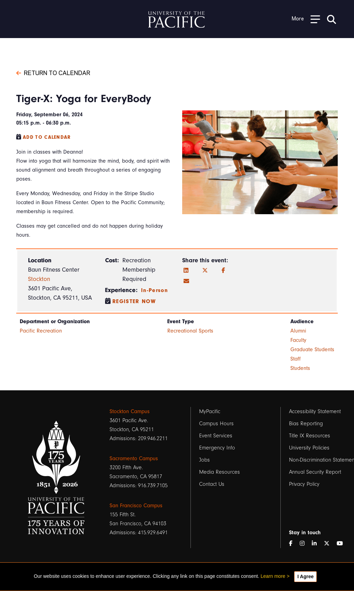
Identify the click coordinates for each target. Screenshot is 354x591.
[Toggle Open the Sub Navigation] (306, 19)
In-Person (154, 290)
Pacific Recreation (41, 331)
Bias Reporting (306, 423)
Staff (295, 359)
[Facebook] (223, 270)
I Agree (305, 576)
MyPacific (209, 411)
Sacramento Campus (134, 458)
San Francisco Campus (136, 505)
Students (300, 368)
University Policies (309, 448)
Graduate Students (312, 349)
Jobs (204, 460)
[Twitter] (205, 270)
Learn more (273, 576)
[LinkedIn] (186, 270)
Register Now (134, 301)
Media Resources (219, 472)
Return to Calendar (53, 72)
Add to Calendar (47, 137)
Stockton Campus (130, 411)
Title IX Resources (309, 436)
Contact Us (211, 484)
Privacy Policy (304, 484)
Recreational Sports (190, 331)
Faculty (298, 340)
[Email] (186, 281)
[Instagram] (305, 543)
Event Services (215, 436)
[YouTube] (342, 543)
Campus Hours (216, 423)
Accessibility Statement (315, 411)
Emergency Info (217, 448)
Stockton (39, 279)
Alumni (298, 331)
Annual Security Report (315, 472)
